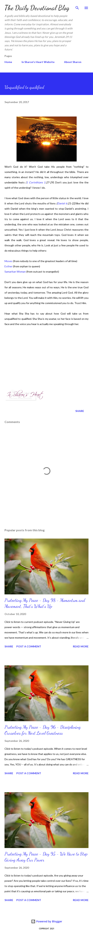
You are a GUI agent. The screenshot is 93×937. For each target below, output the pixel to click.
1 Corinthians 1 (35, 182)
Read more (80, 646)
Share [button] (79, 410)
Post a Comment (28, 646)
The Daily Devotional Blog (37, 8)
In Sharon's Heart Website (38, 62)
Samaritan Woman (15, 271)
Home (8, 62)
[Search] (77, 6)
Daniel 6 (62, 203)
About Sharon (72, 62)
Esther (8, 266)
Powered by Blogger (46, 921)
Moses (9, 261)
